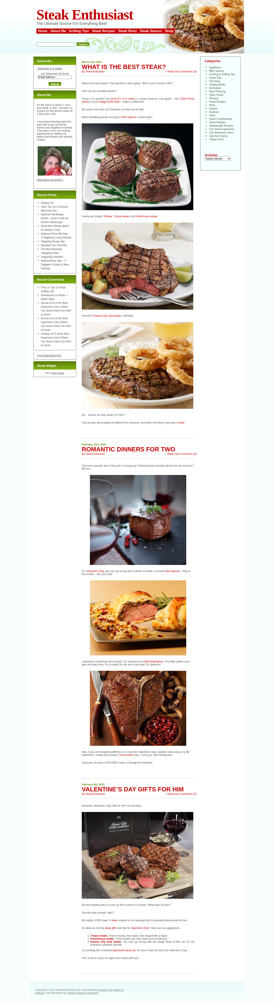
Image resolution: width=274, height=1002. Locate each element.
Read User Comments (180, 71)
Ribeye (108, 216)
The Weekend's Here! (221, 132)
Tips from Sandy (218, 136)
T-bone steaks (122, 216)
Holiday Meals (217, 84)
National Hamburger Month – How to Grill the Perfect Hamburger (54, 218)
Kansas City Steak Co (111, 990)
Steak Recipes (103, 31)
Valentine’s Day (95, 571)
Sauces (213, 108)
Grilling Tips (79, 31)
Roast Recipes (217, 101)
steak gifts (110, 928)
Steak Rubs (127, 31)
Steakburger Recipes (221, 125)
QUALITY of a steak (122, 98)
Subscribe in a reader (49, 68)
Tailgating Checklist (52, 256)
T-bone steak (126, 754)
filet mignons (173, 571)
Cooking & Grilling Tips (222, 74)
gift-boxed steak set (124, 950)
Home (42, 31)
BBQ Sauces (216, 70)
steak (181, 422)
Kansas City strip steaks (107, 315)
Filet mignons (128, 117)
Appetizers (215, 67)
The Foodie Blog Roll (49, 355)
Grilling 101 (47, 202)
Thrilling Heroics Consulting (82, 993)
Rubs (212, 105)
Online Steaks (57, 373)
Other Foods (216, 94)
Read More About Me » (50, 179)
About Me (58, 31)
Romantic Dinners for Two (128, 449)
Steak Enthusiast (84, 15)
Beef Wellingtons (154, 661)
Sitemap (40, 993)
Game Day (215, 77)
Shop (169, 31)
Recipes (213, 98)
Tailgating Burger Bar (53, 241)
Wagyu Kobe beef (109, 101)
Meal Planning (217, 91)
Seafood (214, 112)
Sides (212, 115)
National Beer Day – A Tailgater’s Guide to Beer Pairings (55, 264)
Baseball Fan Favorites (54, 245)
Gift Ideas (214, 81)
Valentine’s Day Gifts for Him (133, 789)
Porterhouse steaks (147, 216)
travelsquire (47, 295)
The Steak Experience (221, 129)
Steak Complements (220, 118)
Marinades (215, 88)
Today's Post (216, 139)
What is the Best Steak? (124, 66)
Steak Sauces (151, 31)
